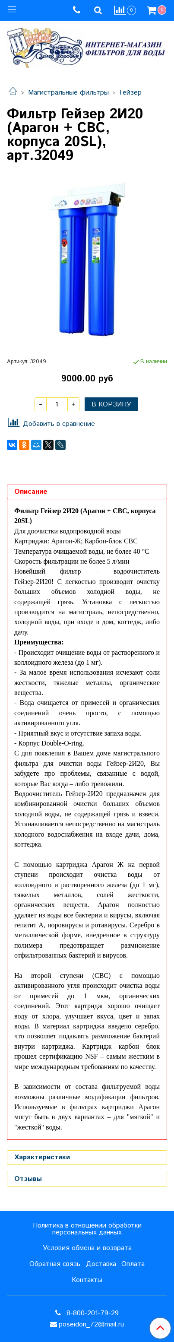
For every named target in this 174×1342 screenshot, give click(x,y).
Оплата (133, 1264)
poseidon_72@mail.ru (91, 1324)
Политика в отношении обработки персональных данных (87, 1229)
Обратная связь (54, 1264)
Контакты (87, 1280)
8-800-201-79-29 (91, 1313)
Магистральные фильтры (68, 93)
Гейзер (131, 93)
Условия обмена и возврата (87, 1248)
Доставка (101, 1264)
